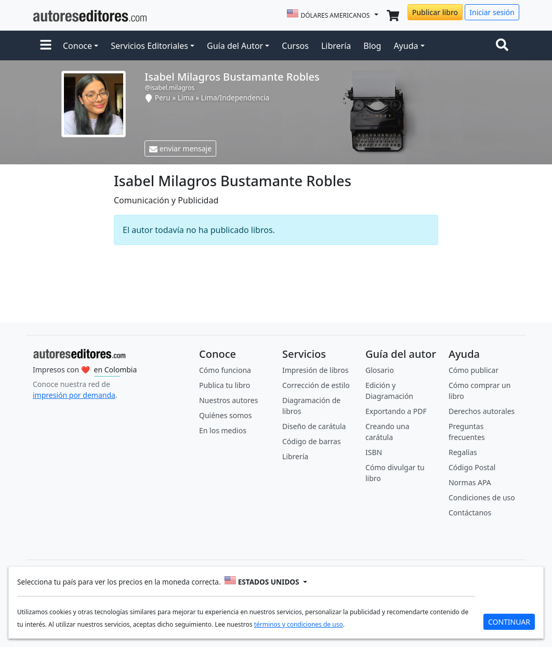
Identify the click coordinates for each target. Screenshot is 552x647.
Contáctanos (470, 512)
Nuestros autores (228, 400)
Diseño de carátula (314, 426)
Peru (162, 97)
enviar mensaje (180, 148)
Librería (336, 45)
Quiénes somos (225, 415)
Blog (372, 45)
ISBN (373, 452)
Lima (186, 97)
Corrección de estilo (316, 385)
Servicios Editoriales (149, 45)
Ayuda (405, 45)
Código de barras (311, 441)
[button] (46, 46)
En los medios (222, 430)
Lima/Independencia (235, 97)
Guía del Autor (235, 45)
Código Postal (472, 467)
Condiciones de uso (482, 497)
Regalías (463, 452)
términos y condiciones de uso (298, 624)
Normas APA (470, 482)
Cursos (295, 45)
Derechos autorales (482, 411)
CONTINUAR (509, 622)
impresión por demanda (74, 395)
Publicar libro (435, 12)
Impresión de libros (315, 370)
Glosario (379, 370)
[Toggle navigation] (504, 46)
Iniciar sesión (492, 12)
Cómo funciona (225, 370)
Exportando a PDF (396, 411)
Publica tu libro (224, 385)
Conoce (77, 45)
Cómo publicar (473, 370)
